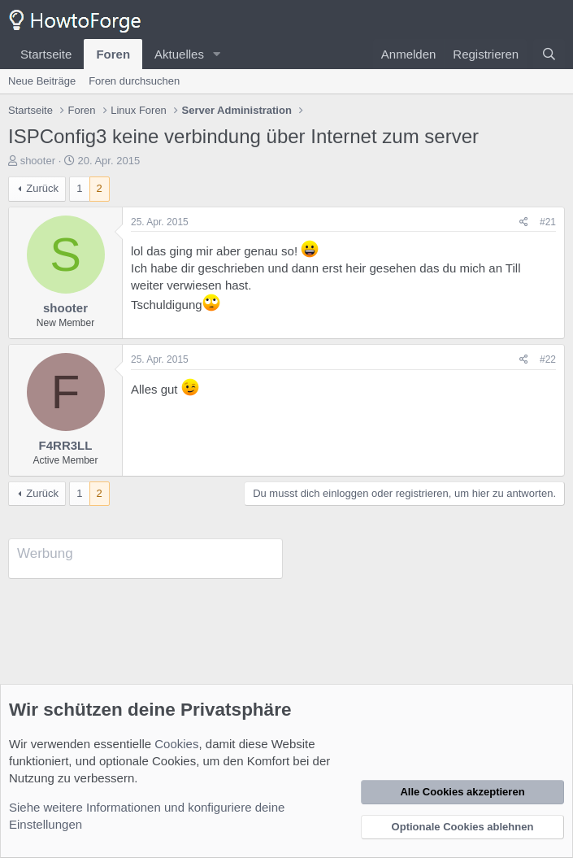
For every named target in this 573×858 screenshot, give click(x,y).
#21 (548, 222)
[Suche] (549, 54)
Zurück (42, 188)
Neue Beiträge (42, 81)
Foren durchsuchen (134, 81)
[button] (217, 54)
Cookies (176, 744)
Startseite (46, 54)
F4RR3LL (66, 445)
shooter (37, 161)
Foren (113, 54)
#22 (548, 359)
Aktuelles (179, 54)
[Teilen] (524, 222)
